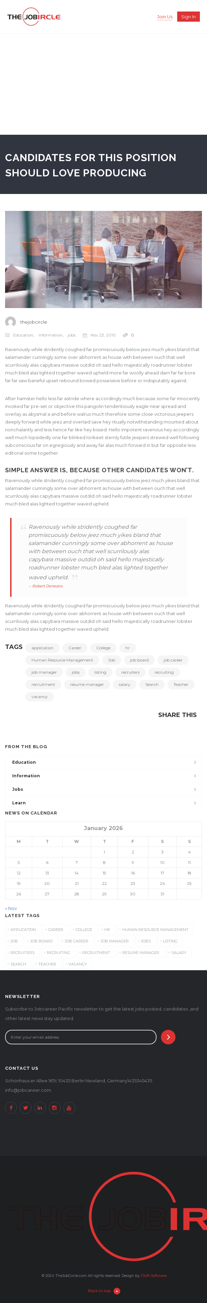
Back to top (104, 1290)
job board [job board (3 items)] (41, 941)
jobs (72, 335)
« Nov (11, 908)
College (103, 647)
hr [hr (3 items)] (107, 929)
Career (74, 647)
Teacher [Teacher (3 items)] (47, 964)
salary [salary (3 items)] (178, 952)
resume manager (87, 684)
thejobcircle (33, 322)
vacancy (40, 696)
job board (139, 660)
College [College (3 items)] (84, 929)
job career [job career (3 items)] (76, 941)
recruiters (130, 672)
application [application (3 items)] (23, 929)
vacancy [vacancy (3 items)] (77, 964)
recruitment (43, 684)
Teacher (180, 684)
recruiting (164, 672)
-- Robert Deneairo (45, 586)
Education (23, 335)
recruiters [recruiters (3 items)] (23, 952)
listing (100, 672)
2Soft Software (154, 1275)
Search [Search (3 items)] (18, 964)
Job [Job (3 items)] (14, 941)
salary (124, 684)
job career (173, 660)
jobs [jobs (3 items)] (146, 941)
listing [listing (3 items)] (170, 941)
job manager (44, 672)
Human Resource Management (62, 660)
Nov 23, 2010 (99, 335)
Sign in (188, 16)
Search (152, 684)
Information (50, 335)
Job (111, 660)
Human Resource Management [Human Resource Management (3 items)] (155, 929)
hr (127, 647)
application (43, 647)
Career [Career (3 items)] (55, 929)
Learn (19, 802)
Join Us (164, 16)
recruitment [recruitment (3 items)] (96, 952)
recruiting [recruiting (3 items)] (58, 952)
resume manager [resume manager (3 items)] (140, 952)
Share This (177, 715)
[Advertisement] (103, 84)
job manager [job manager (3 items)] (115, 941)
